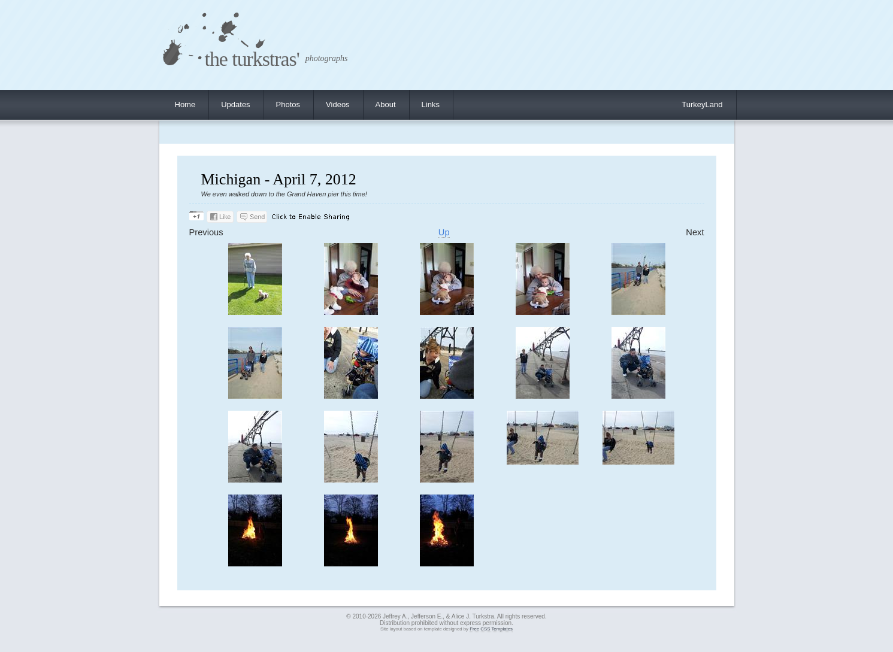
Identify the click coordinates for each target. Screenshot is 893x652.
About (386, 104)
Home (185, 104)
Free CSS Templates (491, 629)
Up (444, 232)
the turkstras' (252, 59)
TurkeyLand (702, 104)
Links (431, 104)
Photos (288, 104)
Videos (338, 104)
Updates (235, 104)
